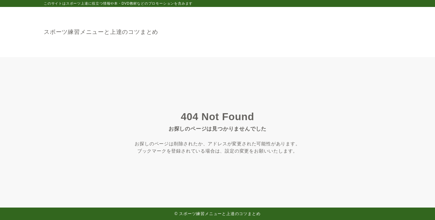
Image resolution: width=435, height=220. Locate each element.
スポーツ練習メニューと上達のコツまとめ (101, 32)
